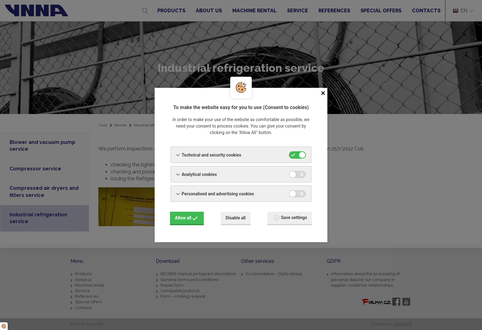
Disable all (236, 217)
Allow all (186, 217)
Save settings (290, 218)
